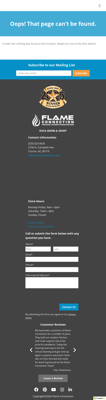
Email (29, 254)
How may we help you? (37, 275)
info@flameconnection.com (44, 155)
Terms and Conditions (41, 226)
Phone (30, 264)
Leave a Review (53, 378)
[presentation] (46, 296)
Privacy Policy (36, 222)
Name (29, 244)
